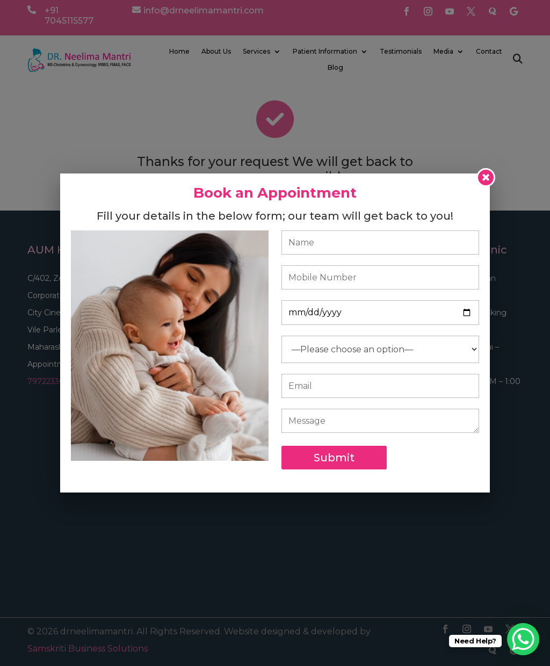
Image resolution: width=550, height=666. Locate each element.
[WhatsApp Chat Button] (523, 639)
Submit (334, 457)
